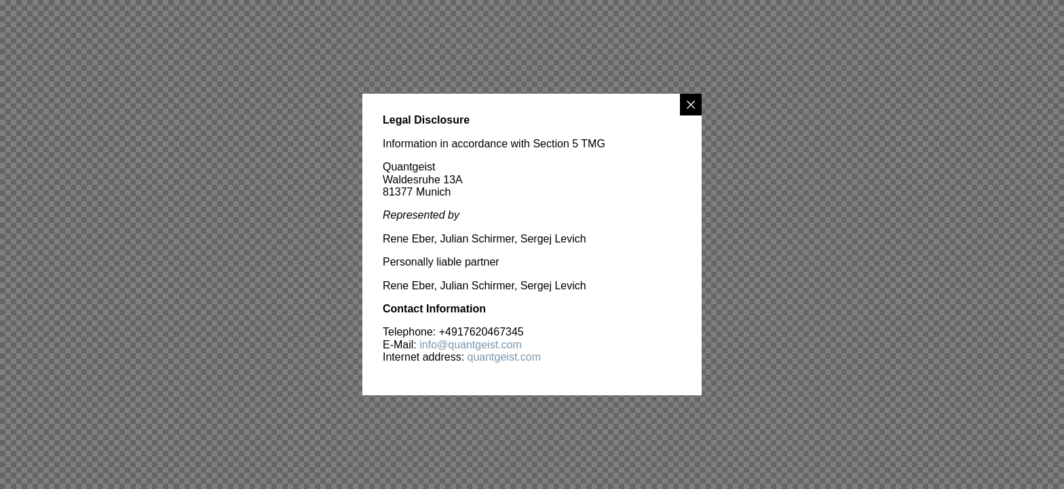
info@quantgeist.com (470, 344)
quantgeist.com (505, 357)
